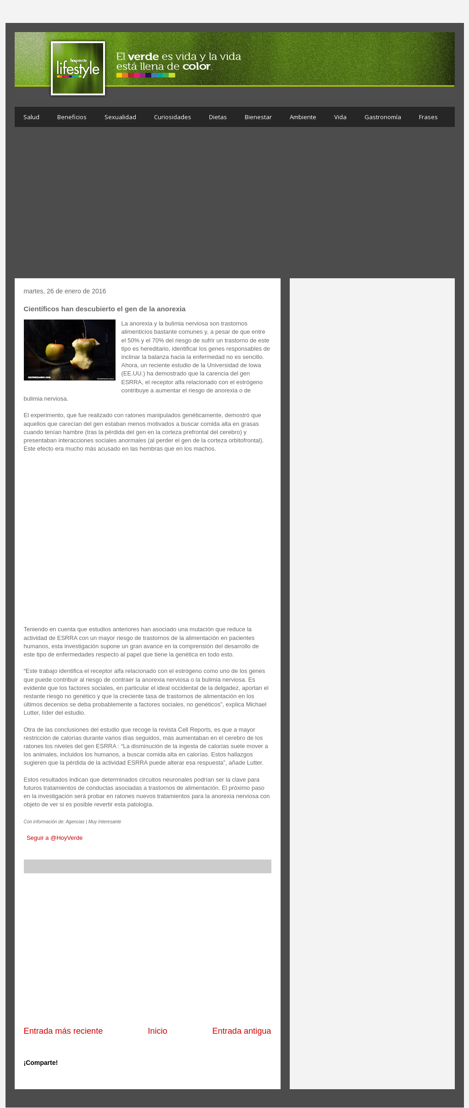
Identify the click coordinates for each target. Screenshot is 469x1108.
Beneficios (72, 117)
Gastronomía (382, 117)
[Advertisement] (235, 205)
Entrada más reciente (63, 1031)
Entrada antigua (241, 1031)
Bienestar (258, 117)
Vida (340, 117)
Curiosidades (172, 117)
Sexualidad (120, 117)
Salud (31, 117)
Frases (428, 117)
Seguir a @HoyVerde (55, 837)
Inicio (157, 1031)
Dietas (218, 117)
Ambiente (303, 117)
